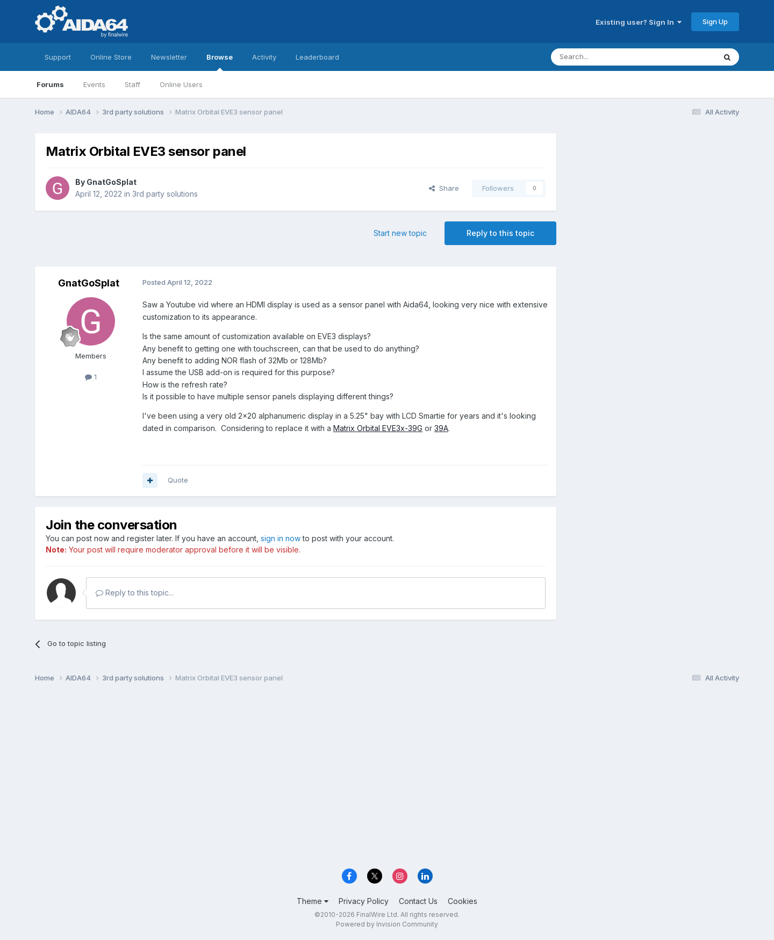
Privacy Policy (364, 901)
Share (444, 188)
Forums (50, 84)
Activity (264, 57)
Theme (312, 901)
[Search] (606, 57)
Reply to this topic (500, 233)
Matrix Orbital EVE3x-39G (377, 428)
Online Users (181, 84)
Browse (219, 62)
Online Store (111, 57)
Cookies (462, 901)
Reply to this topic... (135, 592)
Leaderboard (317, 57)
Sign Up (715, 21)
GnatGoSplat (112, 181)
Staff (132, 84)
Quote (178, 480)
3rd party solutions (165, 193)
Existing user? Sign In (639, 22)
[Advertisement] (653, 205)
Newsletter (169, 57)
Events (94, 84)
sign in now (280, 538)
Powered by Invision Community (387, 924)
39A (441, 428)
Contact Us (418, 901)
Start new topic (400, 233)
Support (58, 57)
